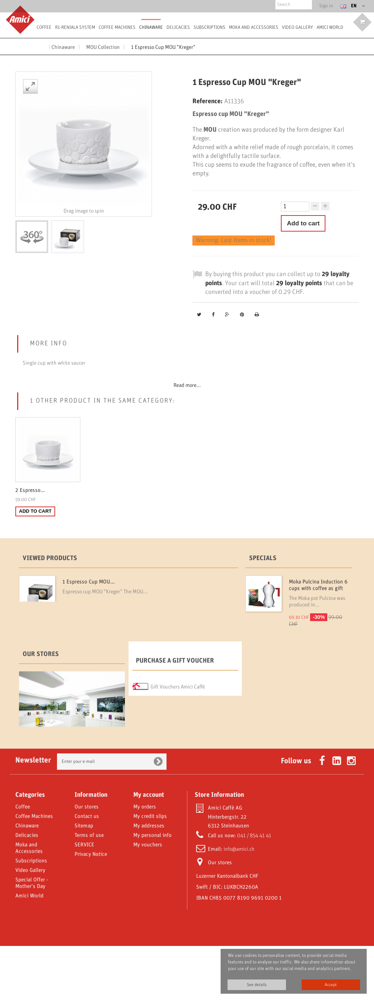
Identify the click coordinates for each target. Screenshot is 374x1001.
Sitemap (84, 881)
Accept (331, 985)
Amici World (330, 28)
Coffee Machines (117, 28)
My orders (144, 862)
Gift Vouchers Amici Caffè (177, 712)
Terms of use (89, 890)
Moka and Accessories (253, 28)
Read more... (187, 385)
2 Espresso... (30, 490)
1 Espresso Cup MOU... (88, 582)
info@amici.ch (239, 904)
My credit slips (150, 871)
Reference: (207, 101)
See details (257, 985)
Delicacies (178, 28)
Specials (262, 558)
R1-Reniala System (75, 28)
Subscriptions (209, 28)
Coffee (44, 28)
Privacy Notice (91, 909)
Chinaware (151, 28)
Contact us (87, 871)
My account (148, 850)
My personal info (152, 890)
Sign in (326, 6)
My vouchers (147, 900)
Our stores (41, 680)
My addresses (148, 881)
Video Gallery (297, 28)
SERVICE (84, 900)
